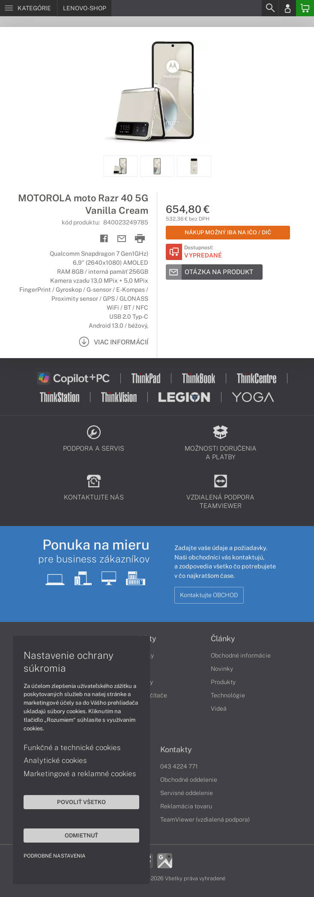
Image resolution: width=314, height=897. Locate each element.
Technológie (228, 695)
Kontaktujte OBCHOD (209, 595)
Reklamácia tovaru (186, 806)
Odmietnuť (81, 835)
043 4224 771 (179, 766)
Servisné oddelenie (186, 792)
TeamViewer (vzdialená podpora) (205, 819)
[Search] (269, 8)
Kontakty (176, 749)
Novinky (222, 668)
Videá (219, 708)
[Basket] (305, 8)
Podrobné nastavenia (55, 856)
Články (223, 639)
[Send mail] (122, 238)
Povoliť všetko (81, 801)
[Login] (287, 8)
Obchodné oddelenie (188, 779)
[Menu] (28, 8)
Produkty (223, 682)
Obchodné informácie (241, 655)
